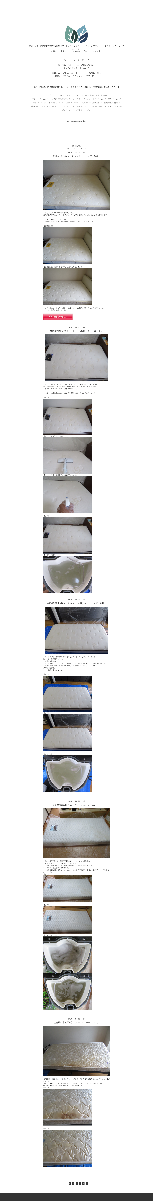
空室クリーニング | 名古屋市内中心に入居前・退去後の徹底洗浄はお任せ (93, 103)
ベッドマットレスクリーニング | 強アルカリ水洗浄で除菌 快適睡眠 (82, 95)
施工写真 (108, 106)
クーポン (87, 110)
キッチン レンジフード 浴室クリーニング (48, 103)
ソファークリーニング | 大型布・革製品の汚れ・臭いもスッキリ (56, 99)
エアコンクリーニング (66, 106)
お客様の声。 (35, 106)
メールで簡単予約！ (95, 106)
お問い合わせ (81, 106)
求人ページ (66, 110)
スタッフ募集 (77, 110)
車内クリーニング (114, 99)
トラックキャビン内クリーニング (94, 99)
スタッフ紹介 (118, 106)
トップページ (50, 95)
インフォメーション (49, 106)
